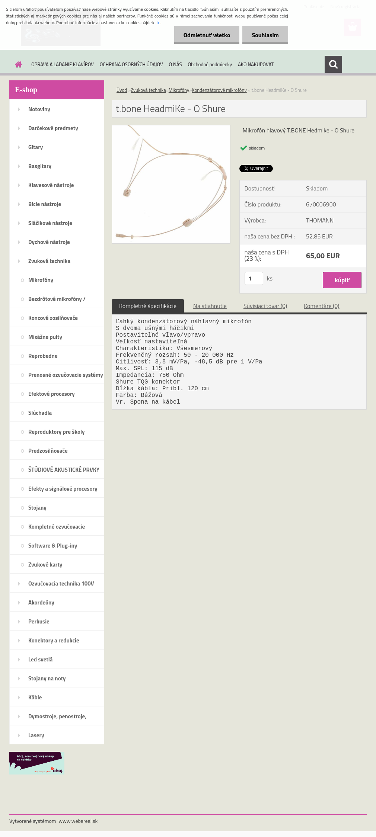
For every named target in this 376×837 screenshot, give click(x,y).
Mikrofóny (40, 280)
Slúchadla (40, 412)
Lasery (36, 735)
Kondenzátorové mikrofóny (219, 90)
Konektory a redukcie (53, 640)
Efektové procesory (51, 393)
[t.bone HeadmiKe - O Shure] (171, 128)
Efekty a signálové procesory (63, 488)
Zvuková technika (49, 261)
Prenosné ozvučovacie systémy (65, 375)
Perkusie (39, 621)
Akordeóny (41, 602)
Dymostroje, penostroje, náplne (57, 718)
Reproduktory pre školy (56, 431)
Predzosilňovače (48, 450)
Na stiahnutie (210, 305)
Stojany (37, 507)
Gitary (35, 147)
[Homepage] (17, 64)
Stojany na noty (47, 678)
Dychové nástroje (49, 242)
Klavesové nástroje (51, 185)
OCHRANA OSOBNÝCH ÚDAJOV (131, 64)
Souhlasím (265, 35)
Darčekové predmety (53, 128)
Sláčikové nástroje (50, 223)
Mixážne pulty (45, 337)
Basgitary (39, 166)
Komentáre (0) (321, 305)
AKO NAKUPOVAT (256, 64)
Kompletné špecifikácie (147, 305)
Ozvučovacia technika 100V (61, 583)
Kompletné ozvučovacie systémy (56, 529)
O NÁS (175, 64)
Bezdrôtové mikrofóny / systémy (57, 301)
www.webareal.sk (78, 821)
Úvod (122, 90)
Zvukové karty (45, 564)
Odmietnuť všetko (207, 35)
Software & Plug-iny (52, 545)
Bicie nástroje (44, 204)
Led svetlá (40, 659)
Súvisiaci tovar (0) (265, 305)
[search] (333, 64)
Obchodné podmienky (210, 64)
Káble (35, 697)
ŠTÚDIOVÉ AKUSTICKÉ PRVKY (63, 469)
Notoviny (39, 109)
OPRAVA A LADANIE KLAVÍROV (62, 64)
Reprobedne (43, 356)
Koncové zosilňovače (53, 318)
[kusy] (254, 278)
